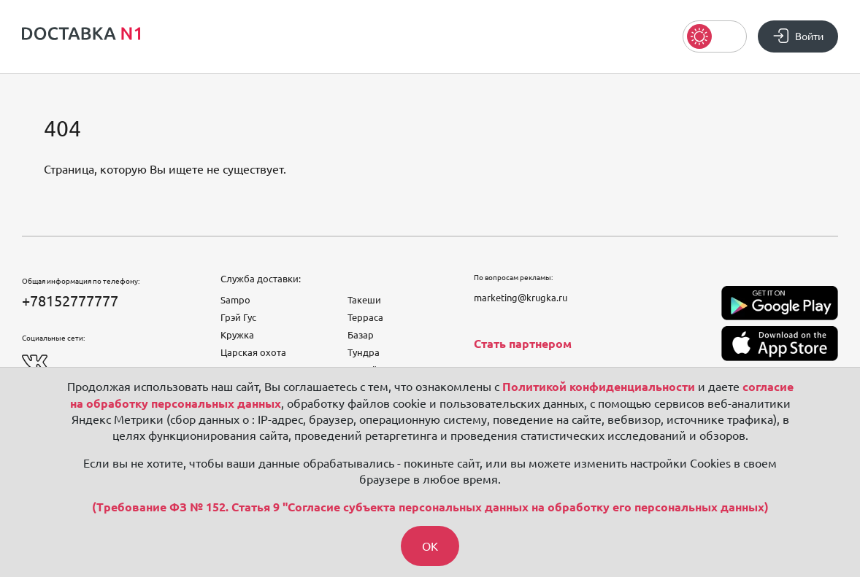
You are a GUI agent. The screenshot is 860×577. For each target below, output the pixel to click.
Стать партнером (523, 343)
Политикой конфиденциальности (598, 386)
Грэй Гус (238, 317)
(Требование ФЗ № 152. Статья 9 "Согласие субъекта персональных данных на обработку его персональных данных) (430, 507)
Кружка (237, 335)
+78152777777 (70, 301)
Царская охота (253, 352)
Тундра (364, 352)
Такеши (364, 300)
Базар (361, 335)
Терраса (365, 317)
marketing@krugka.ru (520, 298)
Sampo (235, 300)
